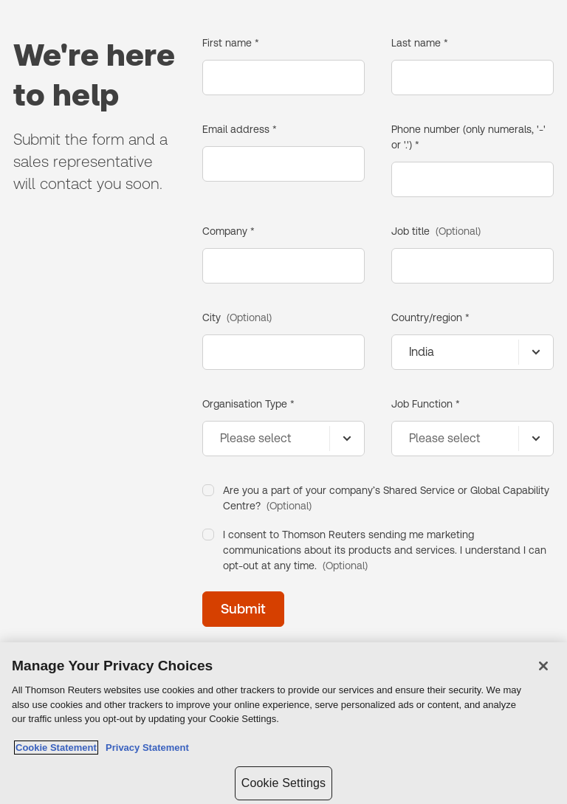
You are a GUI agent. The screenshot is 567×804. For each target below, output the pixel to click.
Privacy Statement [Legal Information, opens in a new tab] (144, 747)
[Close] (543, 666)
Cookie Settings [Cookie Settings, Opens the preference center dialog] (283, 783)
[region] (283, 723)
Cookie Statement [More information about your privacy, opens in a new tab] (56, 747)
